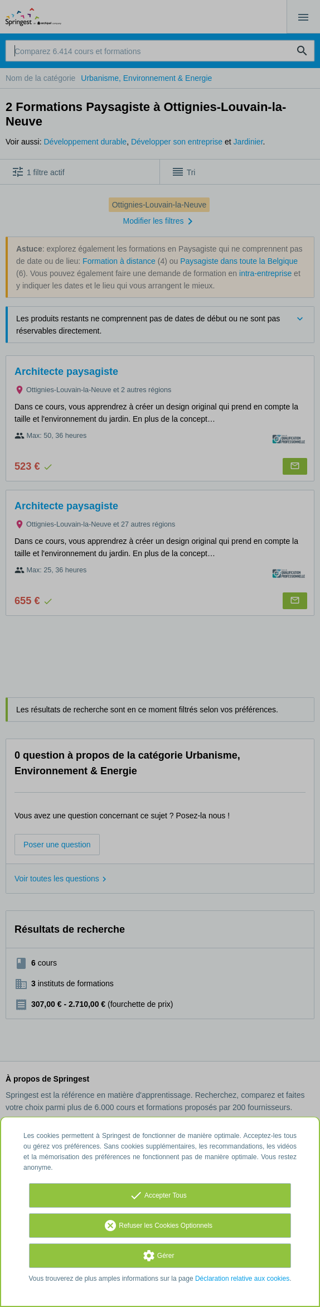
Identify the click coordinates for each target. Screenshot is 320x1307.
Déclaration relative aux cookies (242, 1278)
